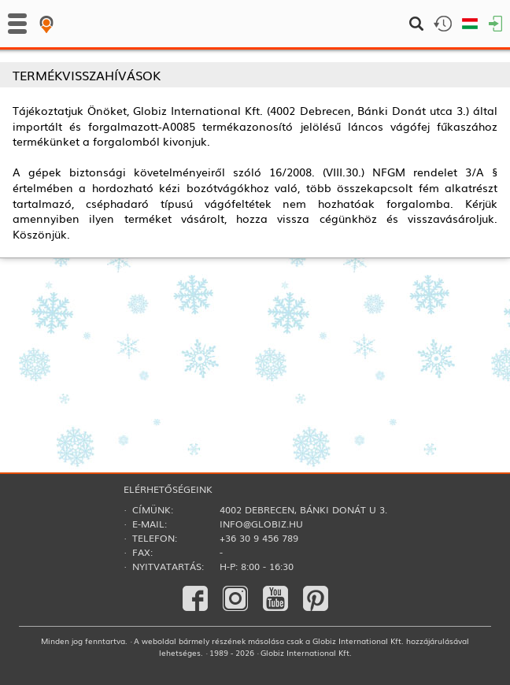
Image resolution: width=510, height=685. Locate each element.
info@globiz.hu (261, 524)
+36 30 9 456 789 (259, 538)
